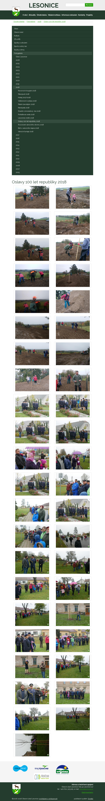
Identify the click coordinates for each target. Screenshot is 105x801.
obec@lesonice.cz (86, 789)
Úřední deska (42, 15)
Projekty (89, 15)
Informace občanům (69, 15)
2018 (39, 21)
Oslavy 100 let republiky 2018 (54, 21)
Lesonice (43, 5)
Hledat (89, 5)
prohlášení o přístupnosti (48, 799)
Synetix (90, 799)
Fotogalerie (31, 21)
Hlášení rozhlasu (54, 15)
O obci (25, 15)
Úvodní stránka (19, 21)
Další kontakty (87, 792)
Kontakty (81, 15)
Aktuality (32, 15)
